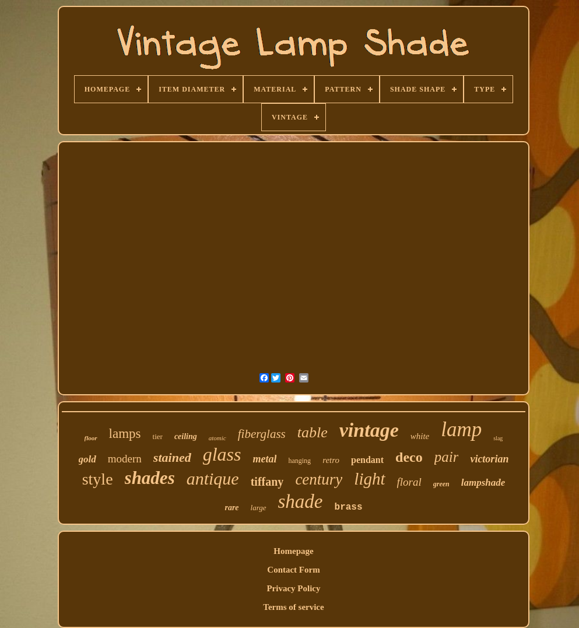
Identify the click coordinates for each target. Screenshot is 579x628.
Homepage (293, 551)
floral (409, 482)
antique (213, 478)
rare (231, 507)
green (441, 484)
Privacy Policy (293, 588)
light (369, 478)
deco (409, 457)
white (420, 436)
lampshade (483, 482)
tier (158, 436)
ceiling (185, 436)
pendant (367, 460)
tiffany (267, 481)
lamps (125, 433)
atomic (217, 437)
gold (87, 459)
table (312, 432)
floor (91, 437)
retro (330, 460)
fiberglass (262, 434)
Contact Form (293, 569)
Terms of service (293, 607)
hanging (299, 461)
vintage (369, 430)
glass (222, 454)
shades (150, 478)
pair (446, 457)
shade (300, 501)
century (318, 479)
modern (125, 458)
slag (498, 438)
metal (264, 459)
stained (172, 457)
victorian (489, 459)
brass (349, 507)
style (97, 479)
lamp (461, 429)
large (258, 507)
